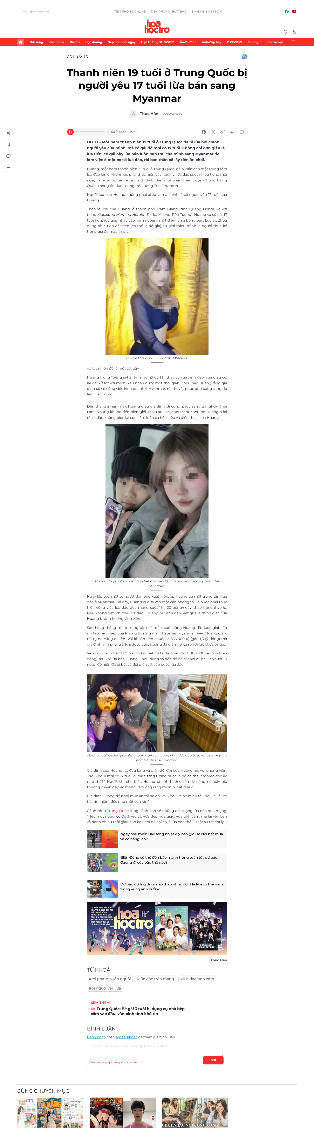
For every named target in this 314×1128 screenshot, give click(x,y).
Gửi (213, 1060)
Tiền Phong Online (130, 11)
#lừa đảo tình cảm (197, 979)
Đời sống (36, 42)
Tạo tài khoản (126, 1037)
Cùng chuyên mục (43, 1091)
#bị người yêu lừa (105, 988)
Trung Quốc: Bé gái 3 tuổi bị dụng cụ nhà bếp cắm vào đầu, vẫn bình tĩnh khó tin (138, 1011)
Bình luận (8, 156)
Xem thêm (293, 42)
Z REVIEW (234, 42)
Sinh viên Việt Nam (207, 11)
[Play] (70, 132)
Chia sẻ (8, 133)
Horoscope (275, 42)
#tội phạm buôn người (110, 979)
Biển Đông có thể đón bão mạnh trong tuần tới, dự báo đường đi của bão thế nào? (170, 860)
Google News (244, 56)
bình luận (241, 132)
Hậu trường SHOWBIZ (157, 42)
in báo (232, 132)
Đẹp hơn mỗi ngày (121, 42)
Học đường (93, 42)
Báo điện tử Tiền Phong (157, 26)
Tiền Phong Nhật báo (168, 11)
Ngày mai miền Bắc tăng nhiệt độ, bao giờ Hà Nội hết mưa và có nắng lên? (168, 837)
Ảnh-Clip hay (211, 42)
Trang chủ (20, 42)
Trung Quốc (117, 811)
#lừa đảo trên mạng (155, 979)
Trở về (8, 167)
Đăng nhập (96, 1037)
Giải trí (75, 42)
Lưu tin (8, 144)
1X (131, 132)
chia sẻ (203, 132)
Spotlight (255, 42)
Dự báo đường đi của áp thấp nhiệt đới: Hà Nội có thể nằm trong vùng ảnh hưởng (168, 887)
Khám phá (56, 42)
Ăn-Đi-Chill (188, 42)
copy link (222, 132)
